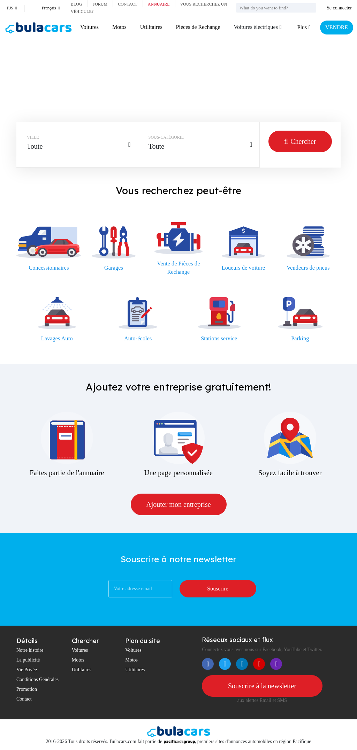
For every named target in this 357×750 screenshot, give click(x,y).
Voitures (89, 27)
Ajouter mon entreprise (178, 504)
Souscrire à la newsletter (262, 686)
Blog (76, 4)
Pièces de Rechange (198, 27)
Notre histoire (29, 650)
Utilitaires (151, 27)
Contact (127, 4)
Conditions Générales (37, 679)
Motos (119, 27)
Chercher (300, 141)
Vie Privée (26, 669)
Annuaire (159, 4)
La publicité (28, 660)
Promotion (26, 689)
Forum (99, 4)
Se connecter (339, 7)
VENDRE (336, 27)
